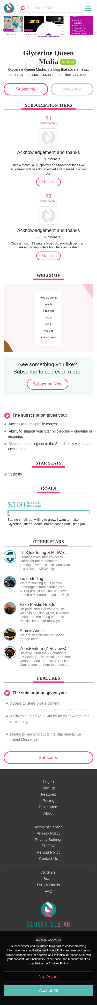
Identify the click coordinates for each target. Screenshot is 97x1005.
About (48, 813)
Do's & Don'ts (48, 885)
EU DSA (48, 846)
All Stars (48, 872)
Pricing (48, 800)
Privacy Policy (48, 833)
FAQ (49, 891)
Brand (48, 879)
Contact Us (48, 858)
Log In (48, 781)
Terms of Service (48, 827)
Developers (48, 807)
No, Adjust (48, 976)
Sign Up (48, 788)
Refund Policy (49, 852)
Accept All (48, 990)
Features (48, 794)
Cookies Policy (58, 963)
